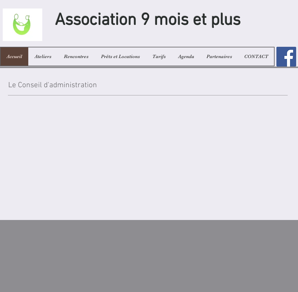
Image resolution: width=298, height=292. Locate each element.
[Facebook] (286, 57)
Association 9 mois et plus (148, 21)
